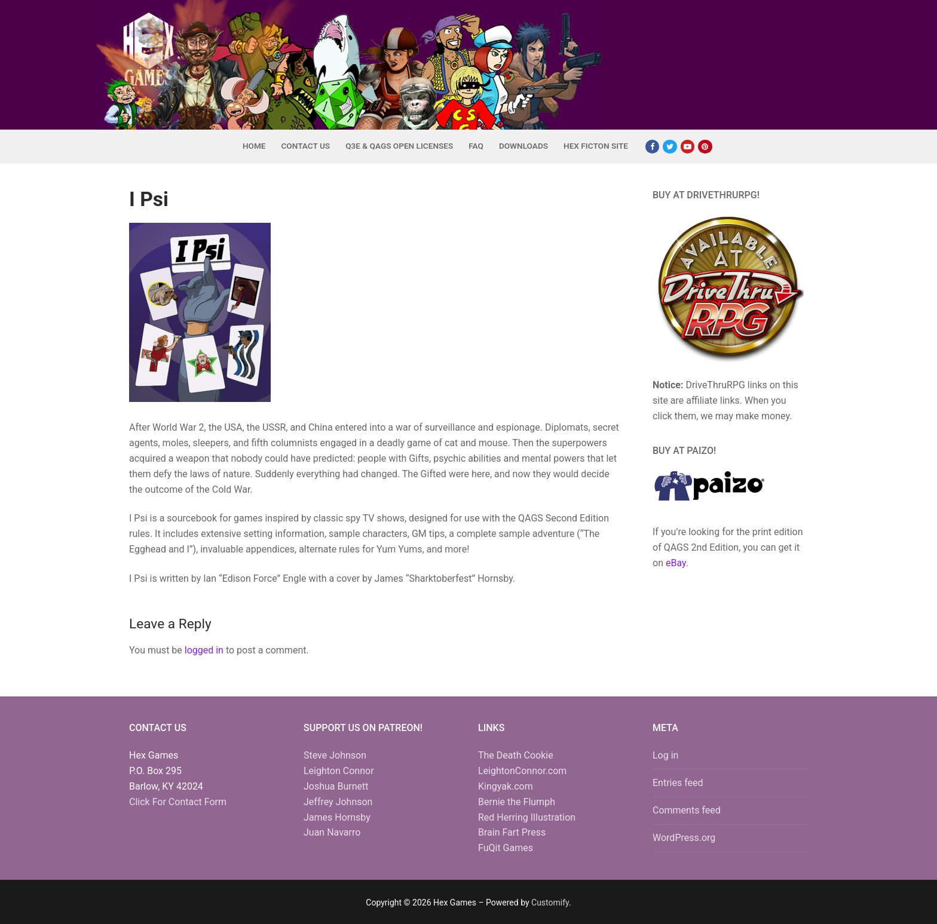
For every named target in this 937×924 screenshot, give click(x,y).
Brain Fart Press (512, 832)
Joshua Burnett (336, 786)
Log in (665, 755)
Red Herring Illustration (526, 817)
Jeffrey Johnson (338, 802)
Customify (550, 902)
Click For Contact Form (177, 802)
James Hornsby (337, 817)
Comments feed (687, 810)
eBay (676, 563)
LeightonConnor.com (522, 770)
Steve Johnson (335, 755)
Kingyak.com (505, 786)
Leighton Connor (339, 770)
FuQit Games (505, 848)
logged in (204, 650)
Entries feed (678, 782)
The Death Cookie (515, 755)
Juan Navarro (332, 832)
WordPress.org (684, 837)
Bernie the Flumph (516, 802)
